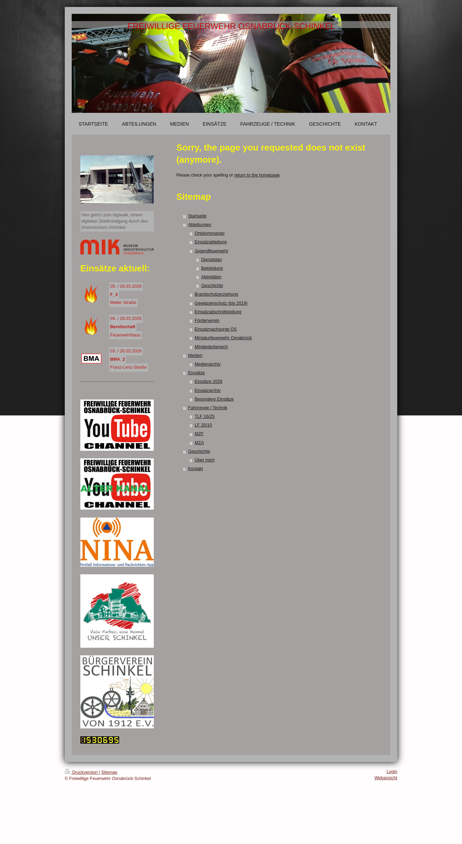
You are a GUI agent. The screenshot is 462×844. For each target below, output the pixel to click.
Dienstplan (211, 259)
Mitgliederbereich (211, 346)
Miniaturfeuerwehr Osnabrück (223, 337)
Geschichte (212, 285)
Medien (195, 355)
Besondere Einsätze (214, 399)
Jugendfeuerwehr (211, 251)
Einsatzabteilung (210, 242)
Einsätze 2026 (208, 381)
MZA (199, 442)
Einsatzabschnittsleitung (218, 311)
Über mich (204, 460)
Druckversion (82, 772)
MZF (199, 433)
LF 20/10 (203, 425)
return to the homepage (257, 175)
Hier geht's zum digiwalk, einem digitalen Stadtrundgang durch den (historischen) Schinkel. (114, 221)
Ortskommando (209, 233)
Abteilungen (199, 224)
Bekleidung (212, 268)
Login (392, 771)
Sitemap (109, 772)
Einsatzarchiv (208, 390)
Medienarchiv (208, 364)
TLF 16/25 (204, 416)
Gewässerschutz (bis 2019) (221, 303)
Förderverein (207, 320)
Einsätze (196, 372)
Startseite (197, 216)
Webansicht (385, 777)
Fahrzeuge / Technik (207, 407)
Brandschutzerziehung (216, 294)
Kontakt (195, 468)
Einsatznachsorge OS (216, 329)
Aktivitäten (211, 277)
